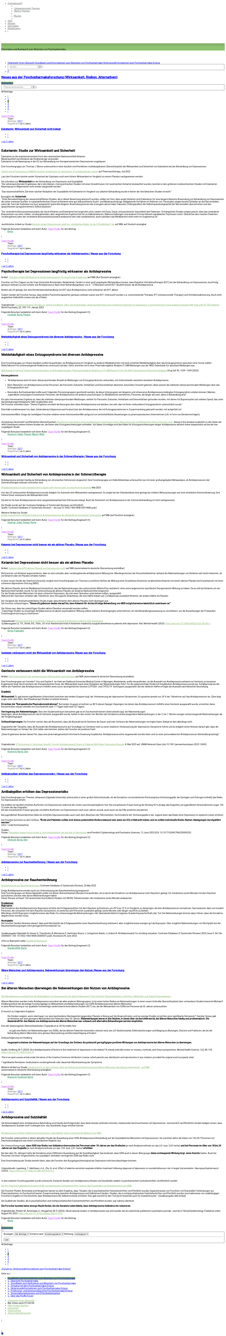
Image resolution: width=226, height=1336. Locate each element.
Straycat (12, 840)
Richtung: (76, 1234)
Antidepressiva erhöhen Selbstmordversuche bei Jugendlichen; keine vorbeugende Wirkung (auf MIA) (51, 1133)
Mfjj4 (41, 434)
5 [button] (8, 109)
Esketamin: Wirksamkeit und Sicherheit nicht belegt (31, 129)
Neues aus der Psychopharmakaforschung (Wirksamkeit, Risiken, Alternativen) (59, 77)
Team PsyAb (7, 116)
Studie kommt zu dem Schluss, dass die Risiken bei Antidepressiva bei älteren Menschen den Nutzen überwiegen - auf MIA (89, 1067)
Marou (35, 434)
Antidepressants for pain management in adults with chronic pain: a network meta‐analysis (46, 487)
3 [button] (8, 104)
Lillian (20, 434)
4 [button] (8, 106)
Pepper (27, 314)
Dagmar (11, 522)
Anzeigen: (17, 1234)
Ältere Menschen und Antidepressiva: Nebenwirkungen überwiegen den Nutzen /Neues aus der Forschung (62, 970)
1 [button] (8, 99)
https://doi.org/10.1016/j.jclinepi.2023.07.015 (40, 1213)
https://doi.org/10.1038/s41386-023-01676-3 (31, 1170)
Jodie (19, 522)
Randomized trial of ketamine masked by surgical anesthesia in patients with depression (59, 621)
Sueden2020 (14, 948)
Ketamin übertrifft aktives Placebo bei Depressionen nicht (37, 568)
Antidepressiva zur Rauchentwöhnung (20, 885)
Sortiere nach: (47, 1234)
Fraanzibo (19, 630)
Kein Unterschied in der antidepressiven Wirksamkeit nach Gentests (42, 676)
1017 (19, 121)
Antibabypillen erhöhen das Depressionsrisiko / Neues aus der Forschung (44, 773)
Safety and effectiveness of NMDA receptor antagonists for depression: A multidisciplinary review (49, 171)
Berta (10, 231)
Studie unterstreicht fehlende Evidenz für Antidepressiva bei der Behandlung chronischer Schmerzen (51, 515)
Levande (12, 314)
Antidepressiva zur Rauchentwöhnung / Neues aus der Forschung (39, 862)
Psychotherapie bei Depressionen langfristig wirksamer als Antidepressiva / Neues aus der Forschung (61, 253)
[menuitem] (27, 8)
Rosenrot (12, 434)
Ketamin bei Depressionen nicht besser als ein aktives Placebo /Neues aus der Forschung (53, 544)
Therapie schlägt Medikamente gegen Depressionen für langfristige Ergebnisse (48, 277)
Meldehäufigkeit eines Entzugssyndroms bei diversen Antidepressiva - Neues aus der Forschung (57, 336)
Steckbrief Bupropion (36, 941)
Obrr (26, 751)
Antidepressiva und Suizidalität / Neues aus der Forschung (35, 1099)
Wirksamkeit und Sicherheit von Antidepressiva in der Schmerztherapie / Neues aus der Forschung (58, 456)
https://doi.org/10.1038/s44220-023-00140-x (187, 623)
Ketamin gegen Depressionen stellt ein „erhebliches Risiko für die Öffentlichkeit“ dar (73, 224)
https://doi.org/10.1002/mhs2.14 (17, 1052)
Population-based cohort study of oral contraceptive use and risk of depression (48, 832)
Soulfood (22, 1077)
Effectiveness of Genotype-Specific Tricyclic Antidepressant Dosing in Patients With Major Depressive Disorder (70, 744)
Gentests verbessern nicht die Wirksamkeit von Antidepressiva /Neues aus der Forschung (53, 652)
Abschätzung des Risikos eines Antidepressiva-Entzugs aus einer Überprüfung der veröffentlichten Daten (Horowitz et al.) (114, 422)
